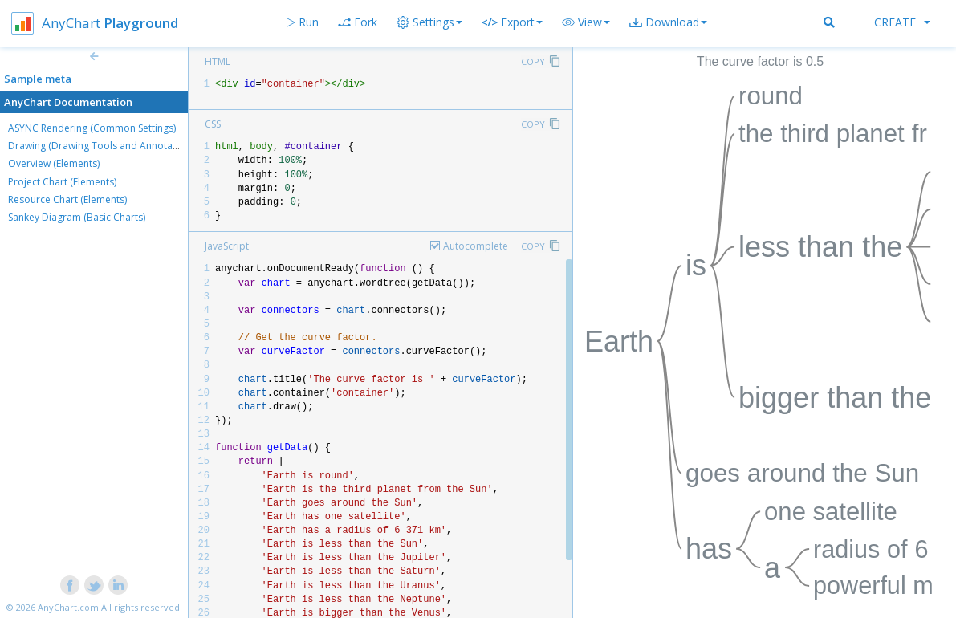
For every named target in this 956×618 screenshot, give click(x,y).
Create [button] (902, 22)
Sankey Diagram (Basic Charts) (76, 217)
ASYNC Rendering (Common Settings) (92, 128)
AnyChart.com (68, 607)
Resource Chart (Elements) (67, 199)
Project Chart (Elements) (62, 182)
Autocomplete (475, 246)
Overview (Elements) (54, 163)
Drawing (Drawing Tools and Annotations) (102, 145)
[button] (586, 22)
